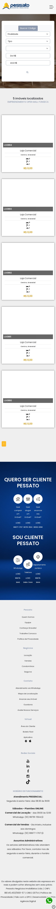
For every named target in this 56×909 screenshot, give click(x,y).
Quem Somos (28, 617)
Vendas (28, 660)
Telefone (28, 567)
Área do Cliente (28, 726)
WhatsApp (18, 562)
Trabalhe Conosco (28, 633)
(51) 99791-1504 (34, 816)
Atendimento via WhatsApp (28, 688)
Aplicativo (28, 737)
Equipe (28, 622)
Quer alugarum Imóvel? (28, 506)
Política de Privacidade (28, 639)
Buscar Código (28, 28)
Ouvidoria (28, 704)
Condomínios (28, 666)
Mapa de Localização (28, 693)
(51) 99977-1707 (34, 833)
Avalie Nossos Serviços (28, 710)
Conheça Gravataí (28, 628)
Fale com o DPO (23, 896)
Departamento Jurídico (39, 560)
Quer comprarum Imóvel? (18, 506)
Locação (28, 655)
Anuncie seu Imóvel (28, 699)
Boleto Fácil (28, 731)
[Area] (28, 34)
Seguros (28, 671)
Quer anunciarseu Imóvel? (38, 506)
